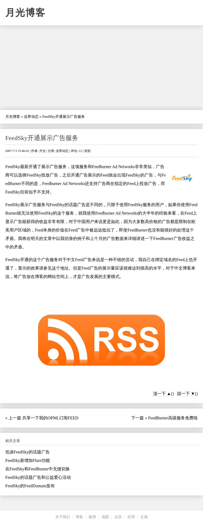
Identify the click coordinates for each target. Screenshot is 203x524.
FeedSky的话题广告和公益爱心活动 (38, 477)
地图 (105, 517)
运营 (118, 517)
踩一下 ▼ (186, 393)
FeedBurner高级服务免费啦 (173, 418)
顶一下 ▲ (162, 393)
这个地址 (60, 268)
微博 (92, 517)
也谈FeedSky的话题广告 (27, 452)
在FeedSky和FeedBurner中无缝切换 (37, 469)
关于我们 (62, 517)
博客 (79, 517)
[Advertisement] (101, 68)
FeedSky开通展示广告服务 (41, 138)
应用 (131, 517)
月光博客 (25, 12)
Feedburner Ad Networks (113, 166)
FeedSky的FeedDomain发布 (30, 486)
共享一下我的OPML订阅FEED (50, 418)
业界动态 (31, 117)
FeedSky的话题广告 (68, 204)
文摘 (144, 517)
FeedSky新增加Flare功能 (27, 460)
